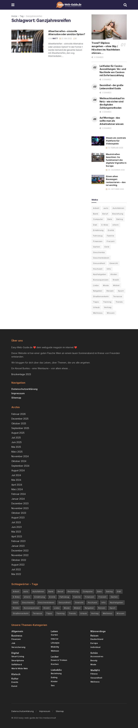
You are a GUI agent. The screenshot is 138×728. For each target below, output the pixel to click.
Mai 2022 (16, 574)
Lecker (55, 656)
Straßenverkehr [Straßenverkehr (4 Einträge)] (101, 296)
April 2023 (16, 536)
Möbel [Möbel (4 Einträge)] (116, 285)
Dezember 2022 (20, 550)
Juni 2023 (16, 527)
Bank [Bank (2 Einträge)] (95, 214)
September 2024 (20, 465)
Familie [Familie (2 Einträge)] (110, 236)
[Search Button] (125, 5)
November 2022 (20, 555)
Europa (94, 643)
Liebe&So (56, 670)
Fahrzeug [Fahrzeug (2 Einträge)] (98, 236)
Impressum (18, 393)
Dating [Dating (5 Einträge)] (119, 219)
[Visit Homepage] (69, 5)
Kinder (54, 681)
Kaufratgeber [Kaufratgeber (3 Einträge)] (99, 274)
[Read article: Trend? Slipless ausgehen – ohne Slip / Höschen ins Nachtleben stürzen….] (109, 27)
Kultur (14, 678)
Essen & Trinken (59, 660)
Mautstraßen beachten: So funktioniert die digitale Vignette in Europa (116, 160)
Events (14, 682)
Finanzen (16, 639)
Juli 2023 (16, 522)
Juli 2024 (16, 475)
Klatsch (15, 674)
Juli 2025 (16, 437)
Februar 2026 (18, 414)
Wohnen (55, 651)
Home (14, 16)
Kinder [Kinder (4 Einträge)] (114, 274)
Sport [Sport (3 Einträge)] (121, 291)
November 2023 (20, 508)
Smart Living (17, 656)
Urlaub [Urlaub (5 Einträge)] (96, 307)
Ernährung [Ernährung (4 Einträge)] (98, 230)
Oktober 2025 (18, 423)
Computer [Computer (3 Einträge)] (98, 219)
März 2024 (17, 489)
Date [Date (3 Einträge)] (109, 219)
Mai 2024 (16, 479)
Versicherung (18, 647)
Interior (55, 639)
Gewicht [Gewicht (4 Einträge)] (113, 263)
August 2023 (18, 517)
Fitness (94, 674)
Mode (93, 664)
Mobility (55, 647)
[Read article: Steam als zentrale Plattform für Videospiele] (98, 141)
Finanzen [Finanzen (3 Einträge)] (97, 241)
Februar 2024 (18, 494)
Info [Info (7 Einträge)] (109, 269)
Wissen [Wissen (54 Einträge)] (111, 313)
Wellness (95, 682)
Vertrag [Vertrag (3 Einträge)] (107, 307)
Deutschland (96, 639)
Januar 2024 (18, 498)
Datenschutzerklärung (24, 389)
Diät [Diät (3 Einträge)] (95, 225)
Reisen (94, 635)
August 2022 (18, 564)
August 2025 (18, 432)
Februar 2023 (18, 541)
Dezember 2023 (20, 503)
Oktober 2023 (18, 513)
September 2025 (20, 428)
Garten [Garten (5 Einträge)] (96, 247)
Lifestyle (55, 643)
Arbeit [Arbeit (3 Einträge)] (96, 208)
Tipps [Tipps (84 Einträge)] (96, 302)
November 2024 (20, 456)
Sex (52, 685)
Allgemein (17, 631)
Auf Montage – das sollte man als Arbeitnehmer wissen (112, 120)
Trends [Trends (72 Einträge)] (119, 302)
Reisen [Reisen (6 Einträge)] (110, 291)
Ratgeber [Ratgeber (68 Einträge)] (97, 291)
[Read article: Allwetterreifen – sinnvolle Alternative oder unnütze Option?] (27, 41)
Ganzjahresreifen (34, 16)
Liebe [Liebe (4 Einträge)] (96, 285)
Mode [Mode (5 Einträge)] (106, 285)
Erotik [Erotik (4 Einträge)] (111, 230)
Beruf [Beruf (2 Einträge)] (105, 214)
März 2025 (17, 451)
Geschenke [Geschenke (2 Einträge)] (99, 252)
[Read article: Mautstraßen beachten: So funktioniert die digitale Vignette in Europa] (98, 157)
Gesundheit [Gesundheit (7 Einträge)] (99, 263)
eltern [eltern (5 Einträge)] (116, 225)
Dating (54, 677)
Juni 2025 (16, 442)
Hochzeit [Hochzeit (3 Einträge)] (97, 269)
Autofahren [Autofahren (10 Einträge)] (118, 208)
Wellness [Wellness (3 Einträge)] (98, 313)
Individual (95, 647)
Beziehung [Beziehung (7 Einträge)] (117, 214)
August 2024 (18, 470)
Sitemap (16, 397)
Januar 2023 (18, 546)
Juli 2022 (16, 569)
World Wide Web (19, 668)
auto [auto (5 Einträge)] (106, 208)
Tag (21, 16)
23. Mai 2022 (65, 38)
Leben (54, 631)
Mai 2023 (16, 531)
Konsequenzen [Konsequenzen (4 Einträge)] (101, 280)
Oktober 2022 (18, 560)
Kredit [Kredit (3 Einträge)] (116, 280)
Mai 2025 (16, 446)
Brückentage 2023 (21, 374)
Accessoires (96, 656)
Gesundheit (96, 678)
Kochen (55, 664)
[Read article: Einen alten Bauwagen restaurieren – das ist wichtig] (98, 179)
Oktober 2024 (18, 461)
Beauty (93, 660)
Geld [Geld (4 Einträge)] (106, 247)
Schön (94, 653)
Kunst (14, 686)
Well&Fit (95, 670)
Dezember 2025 (20, 418)
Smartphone (17, 660)
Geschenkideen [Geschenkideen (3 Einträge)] (101, 258)
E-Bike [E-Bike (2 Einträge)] (104, 225)
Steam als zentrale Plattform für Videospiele (116, 141)
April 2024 (16, 484)
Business (16, 635)
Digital (15, 653)
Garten (54, 635)
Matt (55, 38)
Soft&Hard (16, 664)
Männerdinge (98, 631)
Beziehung (56, 673)
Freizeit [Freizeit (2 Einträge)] (111, 241)
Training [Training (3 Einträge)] (107, 302)
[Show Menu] (12, 5)
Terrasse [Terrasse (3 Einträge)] (117, 296)
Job (13, 643)
